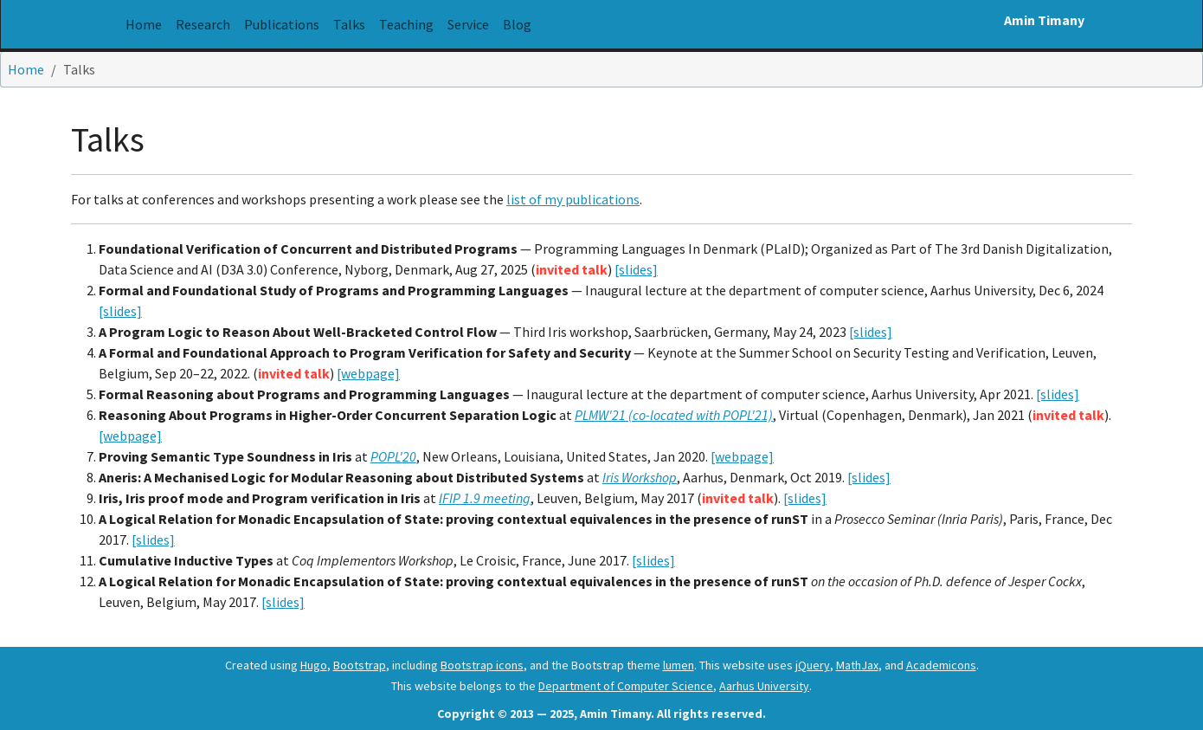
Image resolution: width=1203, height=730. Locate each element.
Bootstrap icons (482, 665)
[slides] (636, 269)
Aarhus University (764, 686)
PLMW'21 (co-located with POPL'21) (674, 414)
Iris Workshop (639, 477)
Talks (352, 23)
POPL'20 (393, 456)
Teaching (406, 24)
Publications (281, 24)
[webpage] (368, 373)
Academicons (941, 665)
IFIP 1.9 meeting (485, 498)
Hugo (313, 665)
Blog (517, 24)
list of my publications (573, 199)
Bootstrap (359, 665)
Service (468, 24)
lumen (678, 665)
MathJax (857, 665)
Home (143, 24)
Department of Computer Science (625, 686)
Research (203, 24)
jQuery (812, 665)
